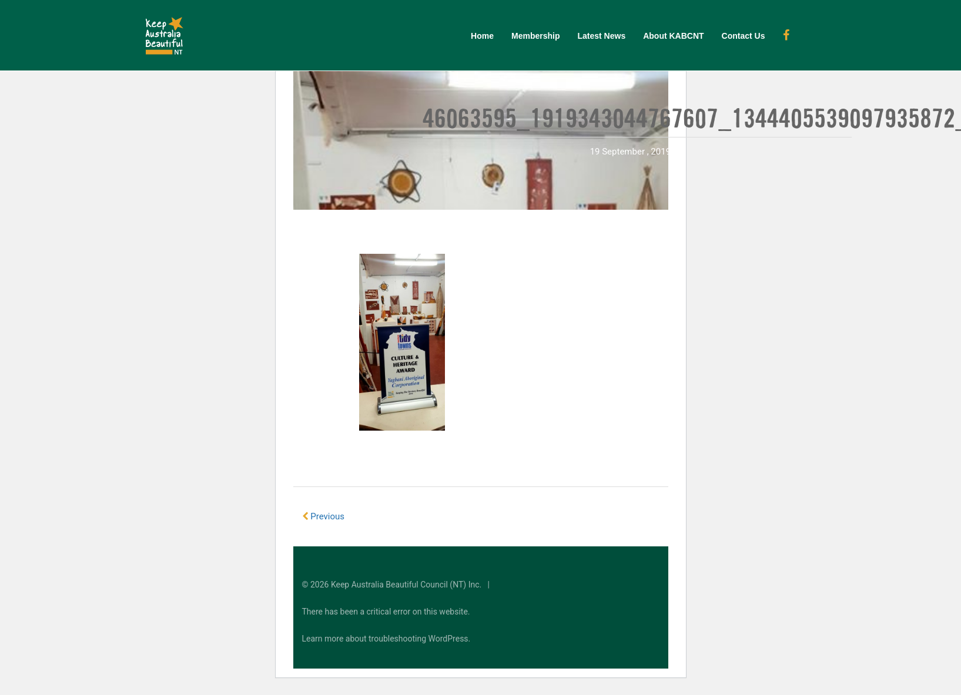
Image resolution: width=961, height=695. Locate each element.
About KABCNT (673, 36)
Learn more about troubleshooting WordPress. (386, 638)
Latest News (601, 36)
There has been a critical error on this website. (386, 611)
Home (482, 36)
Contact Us (743, 36)
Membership (535, 36)
